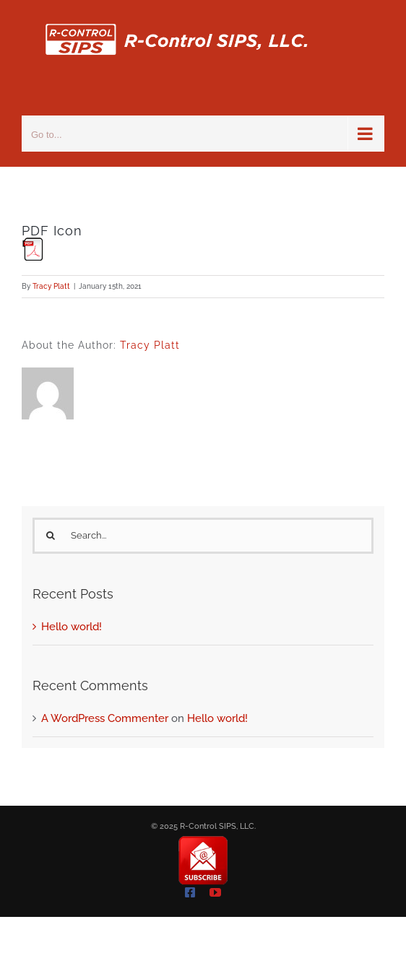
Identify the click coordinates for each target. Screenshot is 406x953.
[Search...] (203, 536)
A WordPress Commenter (104, 718)
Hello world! (71, 626)
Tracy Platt (51, 286)
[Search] (51, 536)
